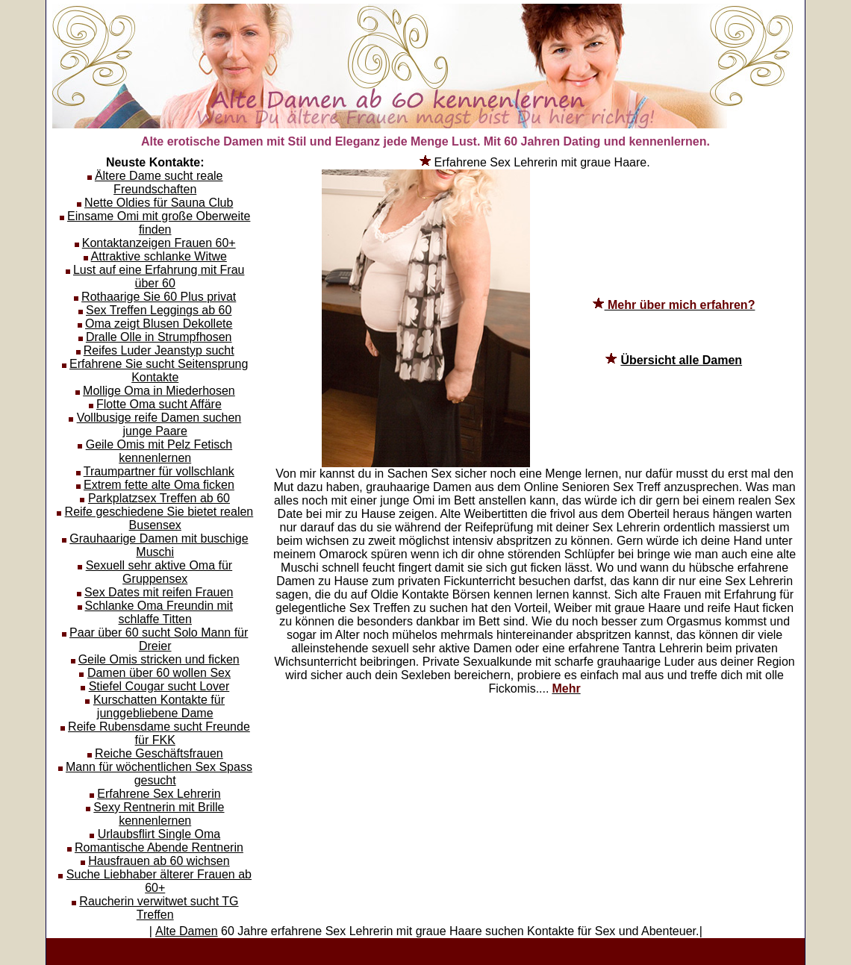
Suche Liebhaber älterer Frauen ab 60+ (159, 881)
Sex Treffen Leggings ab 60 (158, 310)
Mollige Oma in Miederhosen (159, 390)
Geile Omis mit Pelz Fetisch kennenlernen (159, 451)
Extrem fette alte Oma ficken (159, 484)
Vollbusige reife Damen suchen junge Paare (159, 424)
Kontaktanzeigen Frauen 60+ (159, 243)
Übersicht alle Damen (681, 360)
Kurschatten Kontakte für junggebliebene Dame (159, 706)
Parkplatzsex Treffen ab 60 (159, 498)
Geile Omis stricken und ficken (159, 659)
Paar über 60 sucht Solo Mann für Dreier (158, 639)
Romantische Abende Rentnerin (159, 847)
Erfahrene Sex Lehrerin (158, 793)
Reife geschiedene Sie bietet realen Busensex (159, 518)
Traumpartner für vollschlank (159, 471)
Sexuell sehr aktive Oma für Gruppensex (159, 572)
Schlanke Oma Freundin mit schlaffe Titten (159, 612)
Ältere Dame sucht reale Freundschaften (159, 182)
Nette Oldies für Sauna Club (158, 202)
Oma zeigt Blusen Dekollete (158, 323)
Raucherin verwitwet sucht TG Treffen (158, 908)
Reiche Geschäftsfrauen (159, 753)
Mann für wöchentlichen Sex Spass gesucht (159, 774)
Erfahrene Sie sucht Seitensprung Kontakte (158, 370)
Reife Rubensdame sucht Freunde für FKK (159, 733)
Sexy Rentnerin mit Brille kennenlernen (158, 814)
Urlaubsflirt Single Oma (159, 834)
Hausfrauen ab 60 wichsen (158, 861)
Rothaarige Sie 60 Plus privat (158, 296)
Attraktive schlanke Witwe (159, 256)
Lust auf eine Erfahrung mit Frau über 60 (158, 276)
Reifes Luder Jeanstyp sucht (159, 350)
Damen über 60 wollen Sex (159, 672)
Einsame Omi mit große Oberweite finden (158, 223)
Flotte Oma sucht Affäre (159, 404)
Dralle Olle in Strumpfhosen (159, 337)
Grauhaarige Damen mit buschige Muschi (158, 545)
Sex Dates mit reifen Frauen (158, 592)
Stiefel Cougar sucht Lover (159, 686)
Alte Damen (186, 931)
